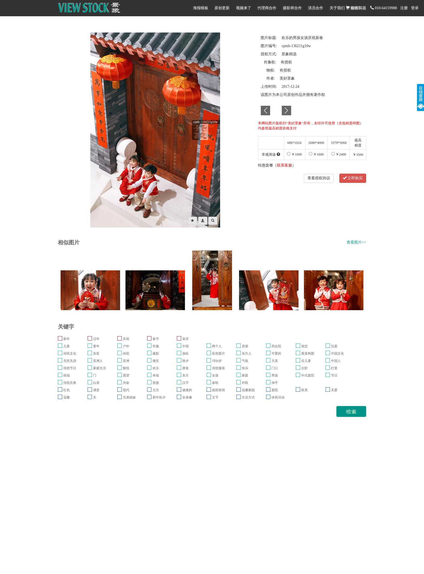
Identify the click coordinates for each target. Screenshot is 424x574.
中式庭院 (307, 375)
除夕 (185, 361)
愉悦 (126, 368)
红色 (66, 390)
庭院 (274, 390)
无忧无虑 (69, 361)
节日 (334, 375)
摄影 (156, 353)
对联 (245, 383)
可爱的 (276, 353)
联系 (304, 390)
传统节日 (69, 368)
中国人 (336, 361)
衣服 (156, 346)
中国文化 (337, 353)
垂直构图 (307, 353)
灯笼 (334, 368)
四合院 (276, 346)
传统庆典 (69, 383)
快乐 (245, 368)
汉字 (185, 383)
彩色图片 (218, 353)
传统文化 (69, 353)
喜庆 (185, 339)
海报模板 (200, 8)
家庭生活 (99, 368)
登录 (415, 8)
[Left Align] (192, 221)
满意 (96, 390)
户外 (126, 346)
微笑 (156, 361)
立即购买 (353, 178)
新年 (66, 339)
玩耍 (334, 346)
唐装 (185, 368)
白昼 (96, 383)
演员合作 (315, 8)
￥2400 (338, 154)
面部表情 (218, 390)
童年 (96, 346)
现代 (126, 390)
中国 (185, 346)
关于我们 (337, 8)
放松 (185, 353)
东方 (185, 375)
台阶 (304, 368)
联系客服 (284, 165)
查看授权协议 (318, 178)
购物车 (354, 8)
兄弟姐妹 (129, 397)
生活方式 (248, 397)
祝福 (66, 375)
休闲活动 (277, 397)
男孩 (274, 375)
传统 (126, 353)
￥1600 (316, 154)
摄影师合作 (292, 8)
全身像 (187, 397)
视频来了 (243, 8)
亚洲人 (98, 361)
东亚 (96, 353)
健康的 (187, 390)
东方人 (246, 353)
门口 (274, 368)
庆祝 (126, 339)
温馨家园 (248, 390)
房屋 (245, 346)
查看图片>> (356, 242)
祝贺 (304, 346)
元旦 (156, 390)
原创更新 (222, 8)
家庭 (245, 375)
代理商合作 (266, 8)
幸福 (156, 375)
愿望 (126, 375)
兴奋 (126, 383)
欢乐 (156, 368)
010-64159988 (383, 8)
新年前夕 (159, 397)
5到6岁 (217, 361)
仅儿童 (306, 361)
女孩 (215, 375)
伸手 (274, 383)
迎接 (156, 383)
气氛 (245, 361)
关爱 (334, 390)
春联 (215, 383)
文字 (215, 397)
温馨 (66, 397)
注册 (404, 8)
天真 (274, 361)
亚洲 (126, 361)
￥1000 (294, 154)
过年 (96, 339)
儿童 (66, 346)
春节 (156, 339)
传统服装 (218, 368)
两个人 (217, 346)
